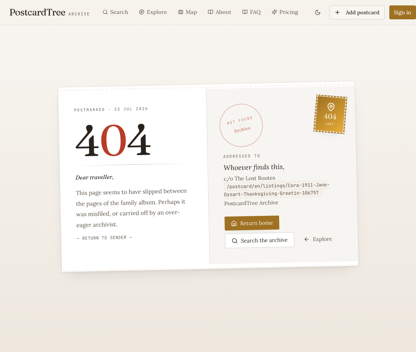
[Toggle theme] (318, 12)
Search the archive (259, 240)
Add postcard (357, 12)
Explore (317, 239)
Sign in (402, 12)
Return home (252, 223)
